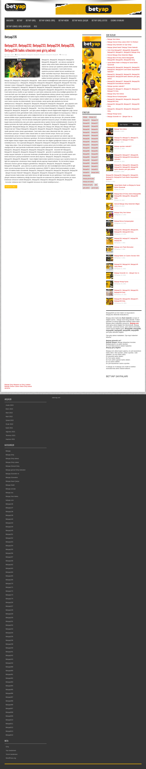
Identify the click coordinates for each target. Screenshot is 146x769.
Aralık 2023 (10, 405)
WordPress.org (11, 758)
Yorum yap (64, 54)
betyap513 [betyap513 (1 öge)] (95, 169)
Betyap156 (9, 553)
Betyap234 (43, 54)
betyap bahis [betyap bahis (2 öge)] (95, 172)
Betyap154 (9, 546)
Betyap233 (36, 54)
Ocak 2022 (9, 424)
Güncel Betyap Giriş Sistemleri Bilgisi (120, 55)
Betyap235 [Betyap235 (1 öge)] (95, 135)
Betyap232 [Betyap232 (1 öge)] (86, 132)
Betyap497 (9, 697)
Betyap (19, 20)
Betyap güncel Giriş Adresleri (18, 26)
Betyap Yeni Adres (114, 39)
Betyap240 (9, 648)
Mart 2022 (9, 416)
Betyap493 (9, 682)
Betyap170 (9, 583)
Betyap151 (9, 534)
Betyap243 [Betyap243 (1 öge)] (95, 144)
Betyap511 (9, 724)
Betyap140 (9, 519)
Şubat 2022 (10, 420)
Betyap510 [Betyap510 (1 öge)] (86, 166)
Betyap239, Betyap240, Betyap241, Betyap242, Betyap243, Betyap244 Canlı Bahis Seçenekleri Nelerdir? (124, 70)
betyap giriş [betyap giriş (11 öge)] (86, 175)
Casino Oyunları (117, 20)
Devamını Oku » (11, 187)
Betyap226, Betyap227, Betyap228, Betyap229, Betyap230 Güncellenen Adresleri (126, 157)
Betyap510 (9, 720)
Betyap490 (9, 670)
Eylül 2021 (9, 428)
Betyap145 (9, 530)
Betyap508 (9, 712)
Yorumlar (136, 124)
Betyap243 (9, 659)
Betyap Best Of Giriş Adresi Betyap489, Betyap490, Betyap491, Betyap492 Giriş (127, 196)
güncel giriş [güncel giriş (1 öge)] (95, 188)
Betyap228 (9, 610)
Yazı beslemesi (11, 750)
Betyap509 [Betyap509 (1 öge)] (95, 163)
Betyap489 (9, 667)
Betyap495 (9, 689)
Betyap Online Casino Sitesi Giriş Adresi (18, 386)
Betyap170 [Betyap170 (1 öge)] (86, 120)
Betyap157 (9, 557)
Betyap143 (9, 523)
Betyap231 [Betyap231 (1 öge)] (95, 129)
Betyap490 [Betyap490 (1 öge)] (86, 151)
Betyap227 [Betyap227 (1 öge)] (95, 123)
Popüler (112, 124)
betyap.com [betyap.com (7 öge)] (92, 117)
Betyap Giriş (31, 20)
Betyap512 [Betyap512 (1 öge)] (86, 169)
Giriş (7, 747)
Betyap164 (9, 572)
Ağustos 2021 (10, 432)
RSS (35, 26)
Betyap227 (9, 606)
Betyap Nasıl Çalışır (80, 20)
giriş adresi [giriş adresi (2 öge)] (86, 188)
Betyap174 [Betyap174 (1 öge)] (95, 120)
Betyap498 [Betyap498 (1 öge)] (86, 160)
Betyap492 (9, 678)
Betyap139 (9, 515)
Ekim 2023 (9, 409)
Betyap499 (9, 705)
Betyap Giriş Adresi (12, 458)
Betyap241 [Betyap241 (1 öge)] (95, 141)
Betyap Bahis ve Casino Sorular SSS (127, 256)
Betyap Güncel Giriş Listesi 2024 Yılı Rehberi (123, 42)
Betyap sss (9, 492)
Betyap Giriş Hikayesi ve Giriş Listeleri (18, 384)
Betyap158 (9, 561)
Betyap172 (9, 591)
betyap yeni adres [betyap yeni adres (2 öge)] (88, 181)
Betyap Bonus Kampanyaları (117, 96)
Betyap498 (9, 701)
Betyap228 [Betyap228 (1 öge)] (86, 126)
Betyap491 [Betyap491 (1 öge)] (95, 151)
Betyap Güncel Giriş (47, 20)
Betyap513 (9, 731)
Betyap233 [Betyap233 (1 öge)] (95, 132)
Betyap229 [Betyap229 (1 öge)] (95, 126)
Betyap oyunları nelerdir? (116, 86)
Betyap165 (9, 576)
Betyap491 (9, 674)
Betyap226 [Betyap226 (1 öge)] (86, 123)
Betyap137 (9, 508)
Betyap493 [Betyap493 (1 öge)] (95, 154)
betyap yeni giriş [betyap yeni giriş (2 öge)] (88, 184)
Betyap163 (9, 568)
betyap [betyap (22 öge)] (85, 117)
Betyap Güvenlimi (12, 477)
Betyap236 (55, 54)
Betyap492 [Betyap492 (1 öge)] (86, 154)
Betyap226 (9, 602)
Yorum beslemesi (11, 754)
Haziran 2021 (10, 439)
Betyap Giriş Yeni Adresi (116, 94)
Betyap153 (9, 542)
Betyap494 (9, 686)
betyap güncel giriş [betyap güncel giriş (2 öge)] (88, 178)
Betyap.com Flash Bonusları (124, 247)
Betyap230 (9, 617)
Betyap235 (49, 54)
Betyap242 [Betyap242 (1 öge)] (86, 144)
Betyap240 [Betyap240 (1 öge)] (86, 141)
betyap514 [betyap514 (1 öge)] (86, 172)
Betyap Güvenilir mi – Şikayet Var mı (120, 116)
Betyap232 (30, 54)
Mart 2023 (9, 413)
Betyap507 (9, 708)
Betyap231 (24, 54)
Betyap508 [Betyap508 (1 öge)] (86, 163)
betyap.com (10, 500)
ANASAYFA (9, 20)
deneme (7, 388)
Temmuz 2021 (10, 435)
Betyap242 (9, 655)
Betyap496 (9, 693)
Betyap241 (9, 652)
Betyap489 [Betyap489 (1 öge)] (95, 148)
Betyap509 (9, 716)
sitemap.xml (56, 397)
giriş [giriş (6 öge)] (96, 184)
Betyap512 (9, 727)
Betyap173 (9, 595)
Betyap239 (9, 644)
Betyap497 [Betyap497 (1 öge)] (95, 157)
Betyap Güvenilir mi (12, 474)
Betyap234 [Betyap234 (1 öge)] (86, 135)
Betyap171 (9, 587)
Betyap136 (9, 504)
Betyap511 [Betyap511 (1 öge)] (95, 166)
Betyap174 (9, 599)
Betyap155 (9, 549)
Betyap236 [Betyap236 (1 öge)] (86, 138)
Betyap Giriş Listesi (99, 20)
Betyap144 (9, 527)
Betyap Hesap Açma (114, 114)
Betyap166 (9, 580)
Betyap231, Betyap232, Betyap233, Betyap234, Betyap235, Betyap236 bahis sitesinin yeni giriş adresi (40, 48)
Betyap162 (9, 564)
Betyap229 (9, 614)
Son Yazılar (124, 124)
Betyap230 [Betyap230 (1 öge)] (86, 129)
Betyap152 (9, 538)
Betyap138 (9, 511)
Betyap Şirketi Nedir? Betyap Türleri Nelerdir (123, 47)
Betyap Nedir (64, 20)
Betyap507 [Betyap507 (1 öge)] (95, 160)
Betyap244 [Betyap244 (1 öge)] (86, 148)
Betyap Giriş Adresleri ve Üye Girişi (119, 45)
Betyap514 (9, 735)
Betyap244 (9, 663)
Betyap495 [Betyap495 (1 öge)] (86, 157)
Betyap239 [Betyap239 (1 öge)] (95, 138)
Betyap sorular (11, 489)
